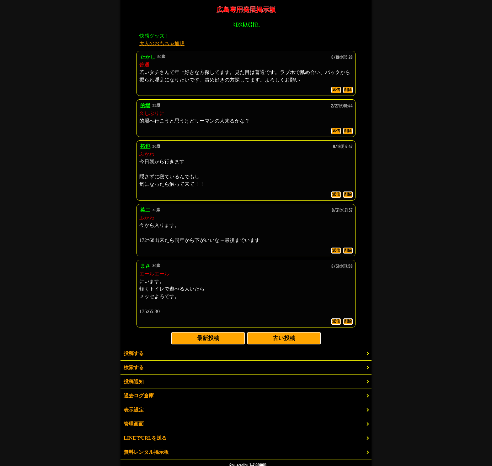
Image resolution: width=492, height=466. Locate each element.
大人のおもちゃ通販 (161, 43)
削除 (348, 89)
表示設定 (134, 409)
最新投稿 (208, 338)
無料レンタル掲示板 (146, 452)
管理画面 (134, 424)
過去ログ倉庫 (139, 395)
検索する (134, 367)
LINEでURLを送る (145, 438)
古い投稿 (284, 338)
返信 (336, 89)
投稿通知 (134, 381)
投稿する (134, 353)
